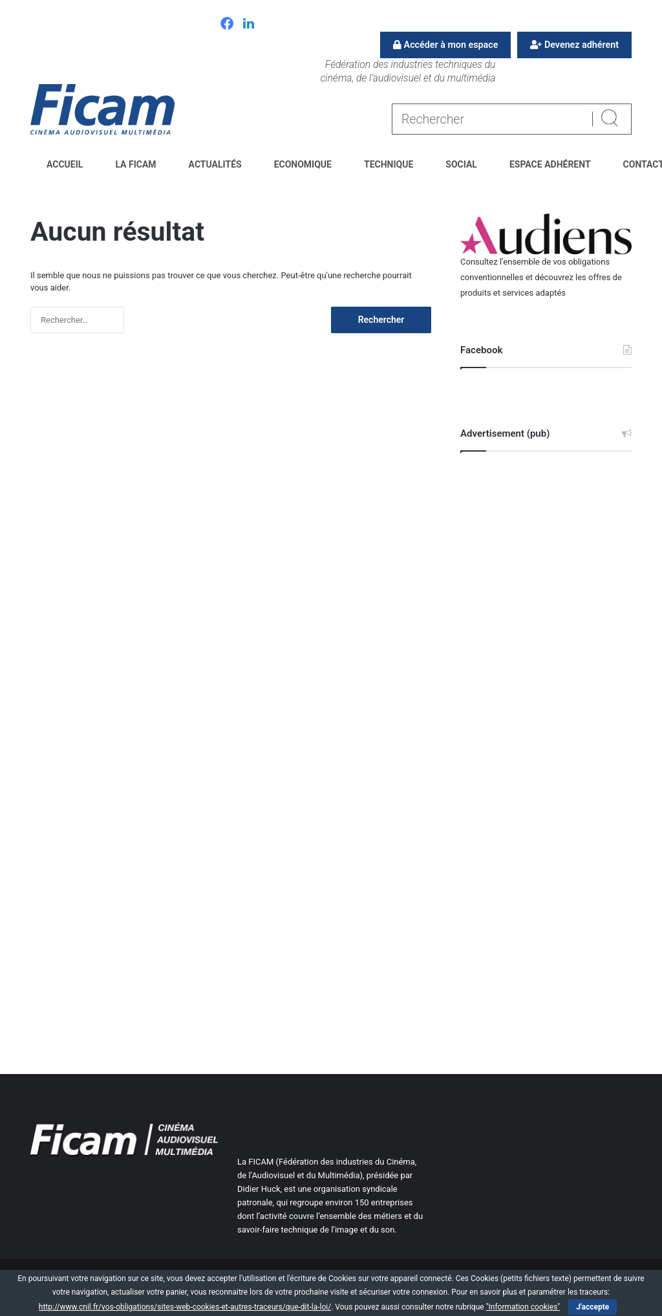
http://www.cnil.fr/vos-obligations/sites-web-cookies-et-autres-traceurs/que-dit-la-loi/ (185, 1306)
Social (461, 164)
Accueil (65, 164)
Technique (388, 164)
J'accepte (592, 1306)
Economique (303, 164)
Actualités (215, 164)
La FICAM (135, 164)
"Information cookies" (523, 1306)
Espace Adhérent (550, 164)
